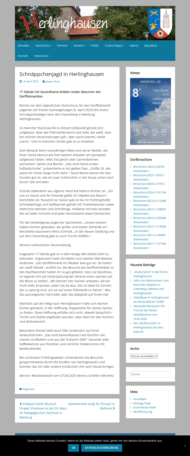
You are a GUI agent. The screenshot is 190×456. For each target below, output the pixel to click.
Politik (95, 45)
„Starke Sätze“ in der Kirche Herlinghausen (150, 274)
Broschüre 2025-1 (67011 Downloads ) (148, 177)
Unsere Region (114, 45)
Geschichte (42, 45)
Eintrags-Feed (142, 403)
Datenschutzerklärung (101, 448)
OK (73, 448)
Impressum (41, 56)
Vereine (78, 45)
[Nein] (185, 446)
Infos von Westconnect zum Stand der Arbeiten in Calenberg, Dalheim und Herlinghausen (151, 286)
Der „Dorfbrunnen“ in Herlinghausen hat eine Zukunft (148, 327)
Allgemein (29, 389)
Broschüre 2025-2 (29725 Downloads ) (148, 169)
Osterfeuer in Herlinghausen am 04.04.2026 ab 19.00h (151, 299)
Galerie (134, 45)
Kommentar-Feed (144, 407)
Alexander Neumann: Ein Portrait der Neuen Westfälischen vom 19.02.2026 (149, 312)
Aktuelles (23, 45)
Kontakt (23, 56)
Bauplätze (150, 45)
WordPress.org (142, 412)
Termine (62, 45)
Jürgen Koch (53, 81)
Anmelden (139, 399)
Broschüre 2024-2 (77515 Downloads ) (148, 186)
